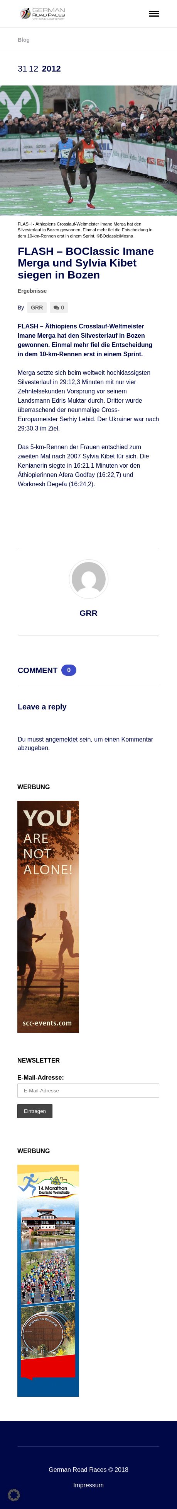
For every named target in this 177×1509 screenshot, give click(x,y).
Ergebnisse (32, 291)
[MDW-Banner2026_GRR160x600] (48, 1394)
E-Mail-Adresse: (40, 1077)
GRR (37, 307)
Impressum (88, 1485)
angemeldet (62, 739)
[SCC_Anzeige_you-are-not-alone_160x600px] (48, 1030)
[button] (14, 1495)
